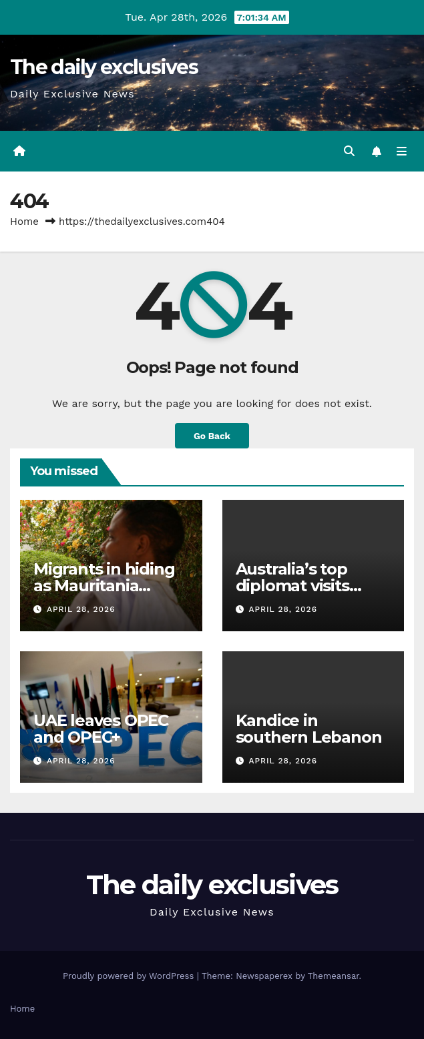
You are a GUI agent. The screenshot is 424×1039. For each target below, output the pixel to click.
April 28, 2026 (81, 609)
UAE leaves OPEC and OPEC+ (100, 729)
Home (24, 222)
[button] (349, 151)
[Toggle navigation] (401, 151)
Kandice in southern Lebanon (309, 729)
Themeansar (333, 976)
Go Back (212, 435)
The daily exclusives (104, 67)
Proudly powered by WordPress (130, 976)
